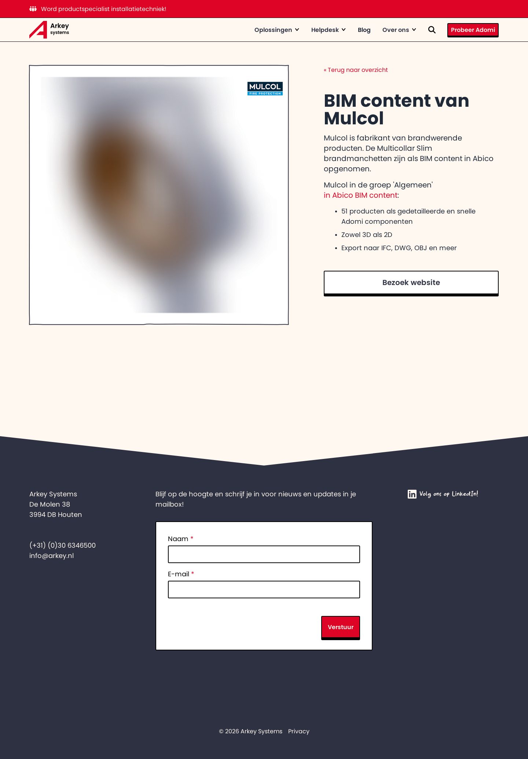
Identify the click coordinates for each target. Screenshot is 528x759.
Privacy (298, 731)
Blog (364, 30)
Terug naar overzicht (356, 70)
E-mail (181, 574)
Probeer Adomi (473, 30)
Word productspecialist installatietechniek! (97, 9)
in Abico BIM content (360, 195)
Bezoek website (411, 282)
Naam (181, 539)
